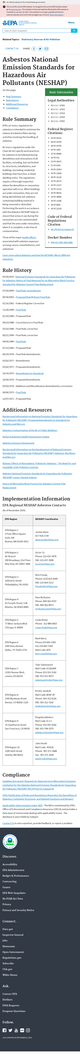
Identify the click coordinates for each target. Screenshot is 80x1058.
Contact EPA (10, 994)
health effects (29, 237)
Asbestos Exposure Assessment (18, 443)
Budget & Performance (16, 876)
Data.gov (8, 929)
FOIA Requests (11, 1005)
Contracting (10, 881)
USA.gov (7, 969)
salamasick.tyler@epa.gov (49, 680)
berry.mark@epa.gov (46, 653)
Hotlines (7, 999)
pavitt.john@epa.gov (46, 758)
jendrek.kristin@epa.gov (48, 706)
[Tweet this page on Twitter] (40, 49)
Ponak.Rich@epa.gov (46, 586)
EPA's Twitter (10, 1030)
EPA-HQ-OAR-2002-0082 (62, 242)
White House (10, 975)
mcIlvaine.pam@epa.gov (48, 608)
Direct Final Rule (41, 297)
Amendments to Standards (30, 373)
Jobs (5, 940)
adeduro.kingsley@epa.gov (49, 732)
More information (56, 15)
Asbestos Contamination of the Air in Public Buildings (30, 430)
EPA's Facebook (4, 1030)
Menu (71, 22)
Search (74, 31)
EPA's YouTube (16, 1030)
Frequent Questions (14, 1011)
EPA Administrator (13, 870)
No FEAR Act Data (13, 899)
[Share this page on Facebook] (34, 49)
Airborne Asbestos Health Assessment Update (26, 436)
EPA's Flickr (22, 1030)
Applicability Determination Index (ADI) (23, 805)
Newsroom (9, 946)
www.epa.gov (16, 9)
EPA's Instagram (28, 1030)
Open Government (13, 952)
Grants (6, 887)
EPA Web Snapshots (14, 893)
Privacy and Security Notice (18, 910)
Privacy (7, 904)
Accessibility (10, 864)
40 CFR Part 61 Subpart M (62, 229)
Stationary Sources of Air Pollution (40, 39)
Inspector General (13, 935)
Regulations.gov (12, 958)
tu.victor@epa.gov (44, 563)
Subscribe (8, 963)
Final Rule (21, 309)
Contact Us (12, 48)
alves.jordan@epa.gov (46, 539)
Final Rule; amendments (28, 290)
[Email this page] (46, 49)
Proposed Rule (23, 297)
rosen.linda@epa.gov (46, 627)
